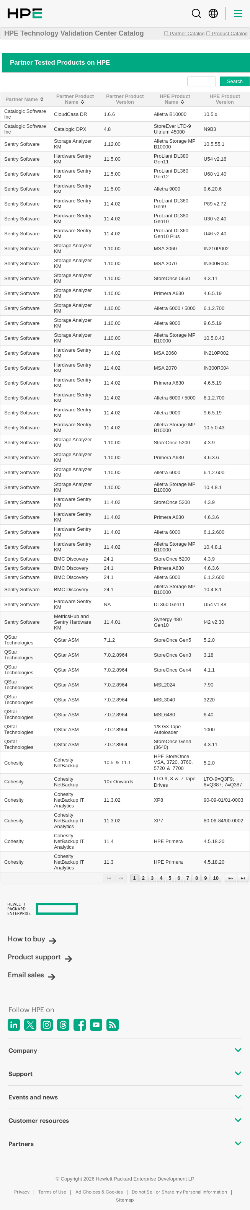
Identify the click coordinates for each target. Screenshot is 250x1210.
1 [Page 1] (134, 878)
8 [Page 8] (196, 878)
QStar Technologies (18, 640)
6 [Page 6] (179, 878)
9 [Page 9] (205, 878)
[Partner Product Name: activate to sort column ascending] (75, 99)
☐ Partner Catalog (184, 33)
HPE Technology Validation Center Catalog (74, 33)
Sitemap (125, 1200)
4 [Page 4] (161, 878)
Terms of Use (52, 1192)
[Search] (196, 13)
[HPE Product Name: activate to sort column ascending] (175, 99)
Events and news (125, 1097)
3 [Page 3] (152, 878)
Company (125, 1050)
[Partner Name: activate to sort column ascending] (25, 99)
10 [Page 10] (216, 878)
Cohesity (14, 763)
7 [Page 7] (187, 878)
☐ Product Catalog (227, 33)
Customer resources (125, 1120)
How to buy (32, 938)
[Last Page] (242, 878)
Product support (40, 956)
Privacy (21, 1192)
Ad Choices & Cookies (99, 1192)
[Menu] (238, 13)
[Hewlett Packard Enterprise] (125, 909)
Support (125, 1074)
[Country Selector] (213, 13)
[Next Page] (230, 878)
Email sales (32, 974)
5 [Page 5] (169, 878)
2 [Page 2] (143, 878)
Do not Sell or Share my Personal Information (179, 1192)
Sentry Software (22, 144)
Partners (125, 1144)
